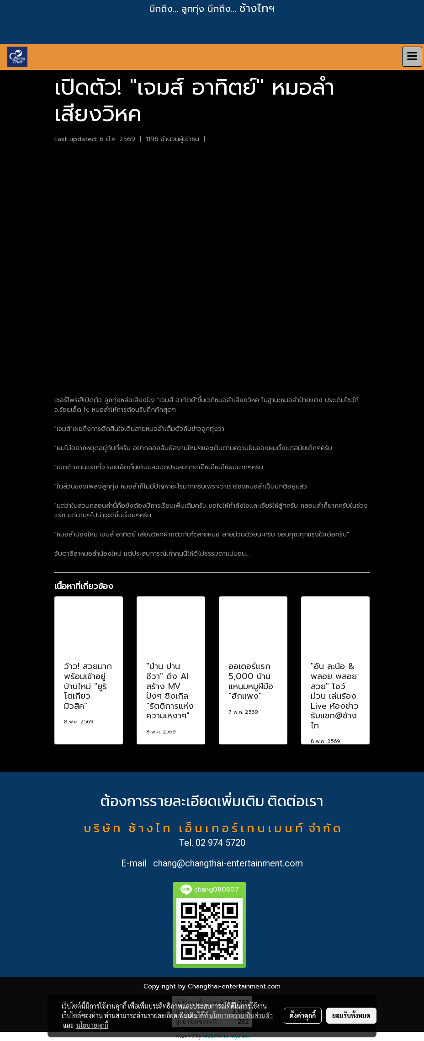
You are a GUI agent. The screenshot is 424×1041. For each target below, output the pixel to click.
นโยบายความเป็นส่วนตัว (241, 1015)
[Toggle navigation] (412, 57)
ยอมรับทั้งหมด (351, 1015)
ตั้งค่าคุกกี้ (303, 1015)
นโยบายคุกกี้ (92, 1025)
